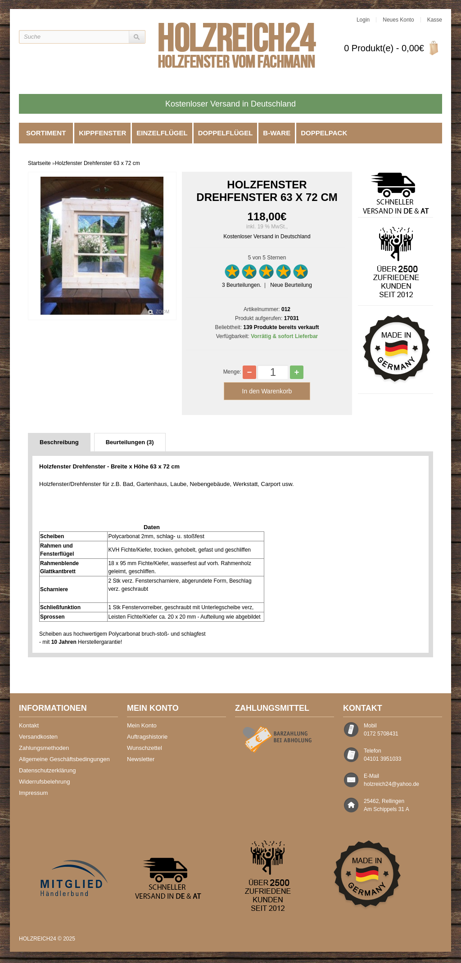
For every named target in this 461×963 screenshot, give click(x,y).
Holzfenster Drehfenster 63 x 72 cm (97, 163)
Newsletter (140, 759)
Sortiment (46, 133)
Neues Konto (398, 19)
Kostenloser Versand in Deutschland (266, 236)
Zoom (162, 311)
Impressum (33, 792)
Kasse (434, 19)
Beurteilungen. (241, 285)
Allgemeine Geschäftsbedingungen (64, 759)
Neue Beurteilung (291, 285)
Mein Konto (142, 725)
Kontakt (29, 725)
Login (363, 19)
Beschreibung (59, 442)
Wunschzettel (144, 748)
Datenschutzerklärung (47, 770)
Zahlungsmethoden (44, 748)
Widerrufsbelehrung (44, 781)
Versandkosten (38, 736)
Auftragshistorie (147, 736)
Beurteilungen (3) (130, 442)
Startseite (39, 163)
